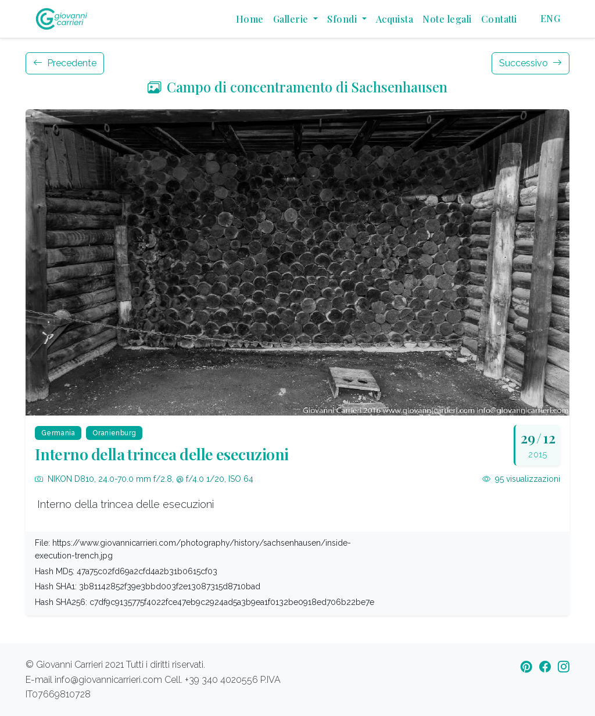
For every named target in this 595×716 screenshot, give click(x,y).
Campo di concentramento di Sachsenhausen (297, 87)
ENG (550, 18)
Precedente (64, 63)
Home (250, 19)
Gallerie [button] (292, 19)
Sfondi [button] (343, 19)
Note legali (446, 19)
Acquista (395, 19)
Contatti (499, 19)
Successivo (530, 63)
